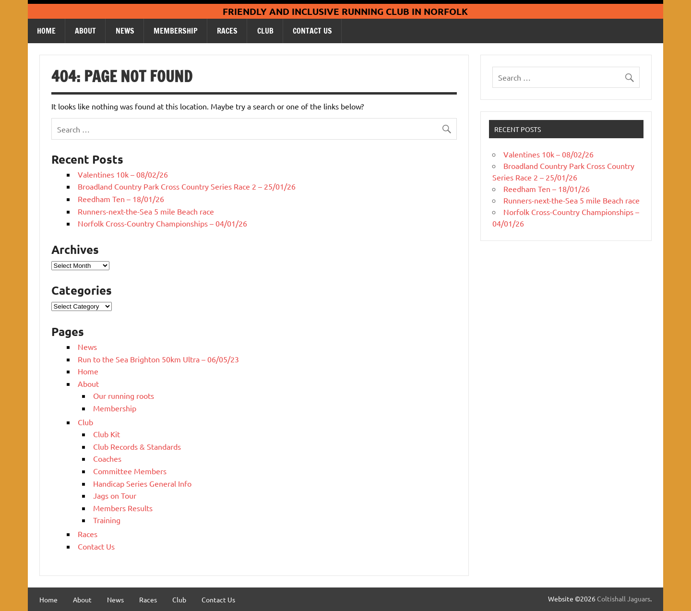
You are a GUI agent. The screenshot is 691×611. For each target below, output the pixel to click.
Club (265, 30)
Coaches (107, 458)
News (125, 30)
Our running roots (123, 395)
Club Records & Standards (137, 446)
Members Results (123, 508)
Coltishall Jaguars (623, 598)
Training (106, 520)
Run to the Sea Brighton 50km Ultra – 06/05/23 (158, 359)
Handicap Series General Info (142, 483)
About (85, 30)
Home (46, 30)
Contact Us (312, 30)
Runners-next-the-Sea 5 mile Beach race (146, 211)
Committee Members (130, 471)
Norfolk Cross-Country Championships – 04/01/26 (162, 223)
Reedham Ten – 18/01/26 (121, 199)
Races (227, 30)
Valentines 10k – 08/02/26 (123, 174)
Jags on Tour (114, 495)
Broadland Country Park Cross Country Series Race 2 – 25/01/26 (187, 186)
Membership (176, 30)
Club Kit (106, 434)
